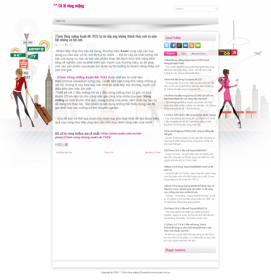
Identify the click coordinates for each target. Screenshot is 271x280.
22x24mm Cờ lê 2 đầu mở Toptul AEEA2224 (185, 208)
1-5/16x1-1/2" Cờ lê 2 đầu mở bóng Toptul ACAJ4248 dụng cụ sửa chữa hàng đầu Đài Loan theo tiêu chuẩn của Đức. (187, 227)
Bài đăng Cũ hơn (152, 152)
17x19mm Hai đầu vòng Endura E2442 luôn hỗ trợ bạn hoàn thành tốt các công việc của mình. (188, 97)
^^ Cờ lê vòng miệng (68, 5)
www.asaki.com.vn (161, 272)
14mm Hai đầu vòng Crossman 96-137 (183, 79)
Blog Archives (198, 53)
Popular (171, 53)
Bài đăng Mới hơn (64, 152)
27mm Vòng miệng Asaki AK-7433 (82, 77)
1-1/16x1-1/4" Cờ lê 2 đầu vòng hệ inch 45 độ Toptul (190, 115)
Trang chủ (60, 20)
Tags (183, 53)
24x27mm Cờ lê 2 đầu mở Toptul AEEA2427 (185, 150)
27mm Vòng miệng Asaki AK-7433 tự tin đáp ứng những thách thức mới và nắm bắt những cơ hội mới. (106, 37)
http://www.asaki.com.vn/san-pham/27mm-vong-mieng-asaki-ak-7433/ (98, 135)
